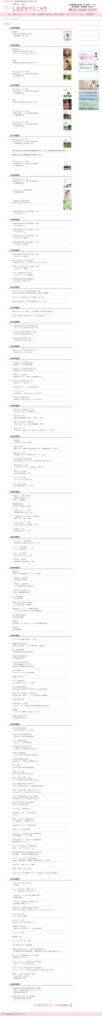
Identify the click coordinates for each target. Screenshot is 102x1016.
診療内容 (41, 14)
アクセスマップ (71, 14)
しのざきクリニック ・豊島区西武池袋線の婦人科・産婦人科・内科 (20, 1)
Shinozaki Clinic (10, 1014)
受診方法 (49, 14)
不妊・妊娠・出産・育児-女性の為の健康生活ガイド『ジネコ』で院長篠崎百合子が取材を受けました (40, 150)
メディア (16, 18)
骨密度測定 (90, 14)
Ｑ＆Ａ (81, 14)
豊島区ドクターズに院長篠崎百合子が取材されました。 (28, 154)
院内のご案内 (59, 14)
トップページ (7, 18)
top (9, 14)
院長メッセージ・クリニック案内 (24, 14)
